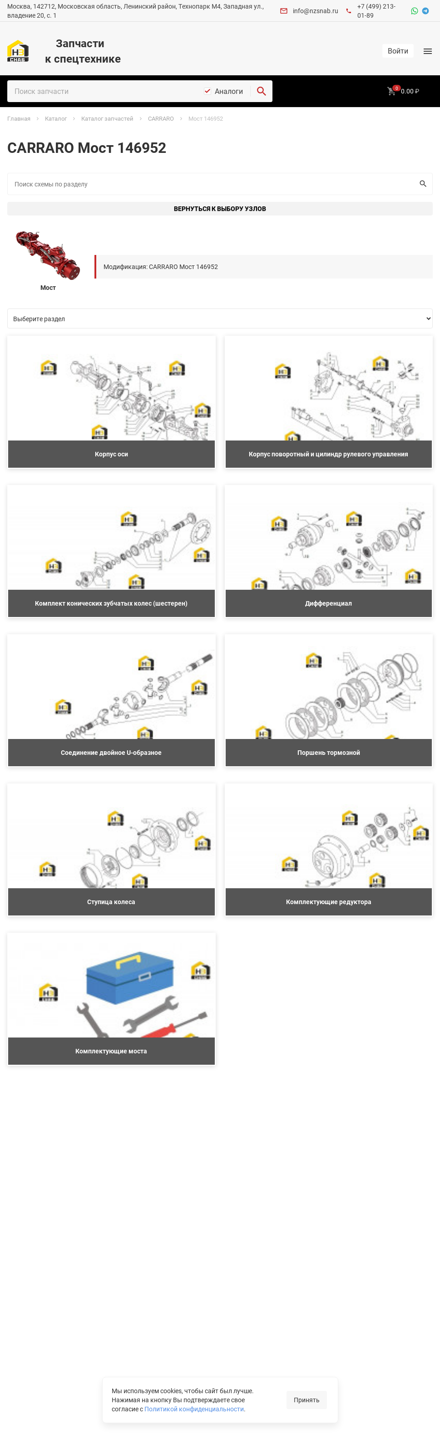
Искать (421, 183)
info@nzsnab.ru (315, 10)
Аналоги (229, 91)
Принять (307, 1399)
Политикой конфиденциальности (194, 1409)
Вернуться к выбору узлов (220, 208)
